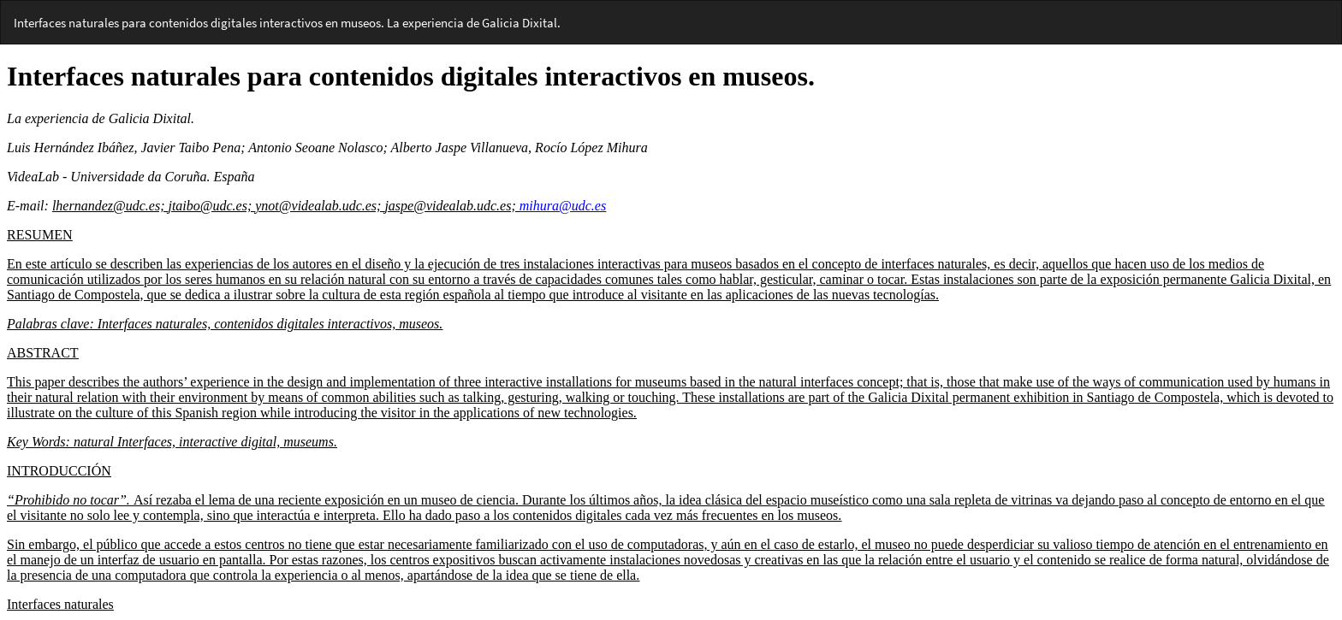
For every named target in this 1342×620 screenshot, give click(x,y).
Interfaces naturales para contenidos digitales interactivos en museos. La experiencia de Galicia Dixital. (287, 23)
